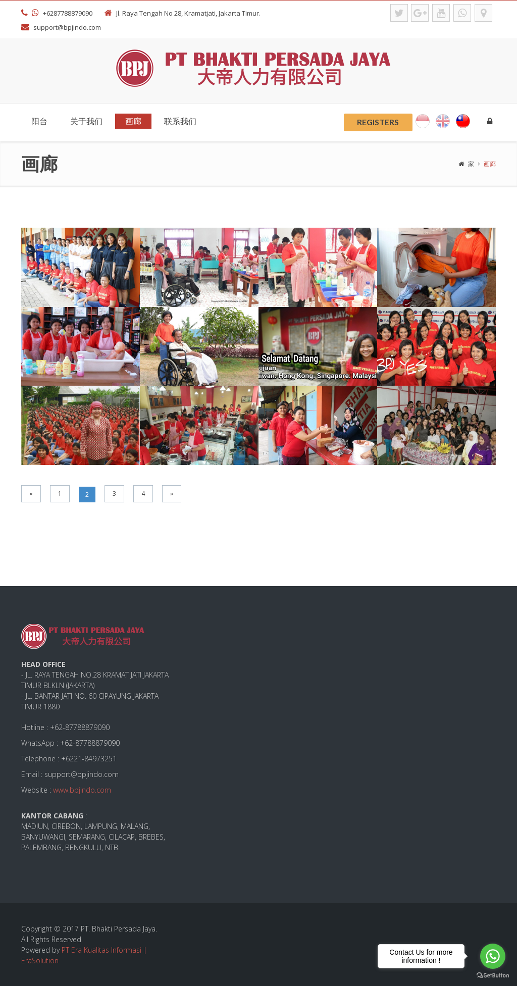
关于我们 (86, 121)
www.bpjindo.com (82, 790)
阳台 (39, 121)
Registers (378, 122)
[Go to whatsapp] (492, 956)
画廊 (133, 121)
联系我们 (180, 121)
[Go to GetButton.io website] (493, 975)
